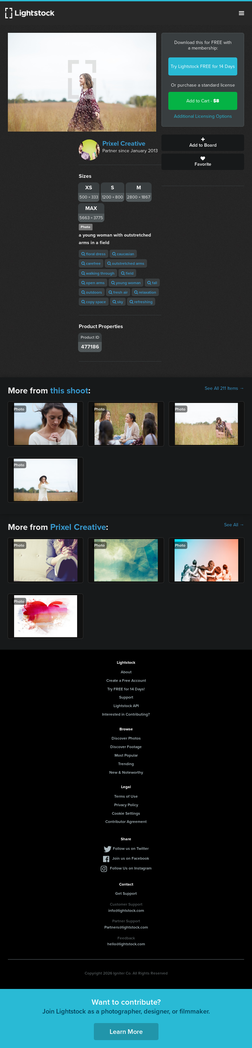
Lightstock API (126, 705)
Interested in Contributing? (126, 714)
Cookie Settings (126, 813)
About (126, 672)
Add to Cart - (202, 100)
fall (152, 282)
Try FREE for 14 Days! (126, 689)
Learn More (126, 1031)
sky (118, 301)
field (127, 273)
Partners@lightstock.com (126, 927)
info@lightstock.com (126, 910)
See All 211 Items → (224, 388)
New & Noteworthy (126, 772)
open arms (93, 282)
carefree (91, 263)
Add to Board (202, 142)
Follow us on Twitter (131, 848)
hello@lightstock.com (126, 944)
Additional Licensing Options (203, 116)
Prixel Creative (123, 143)
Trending (126, 763)
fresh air (118, 292)
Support (126, 697)
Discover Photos (126, 738)
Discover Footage (126, 746)
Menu (241, 13)
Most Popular (126, 755)
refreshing (141, 301)
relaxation (145, 292)
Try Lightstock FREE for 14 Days (203, 66)
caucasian (123, 254)
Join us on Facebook (130, 858)
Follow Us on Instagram (131, 868)
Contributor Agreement (126, 821)
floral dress (93, 254)
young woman (126, 282)
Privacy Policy (126, 804)
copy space (93, 301)
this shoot (69, 390)
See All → (234, 525)
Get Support (126, 893)
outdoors (91, 292)
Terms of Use (126, 796)
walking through (98, 273)
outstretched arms (125, 263)
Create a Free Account (126, 680)
